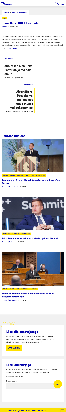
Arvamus (4, 27)
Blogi (4, 18)
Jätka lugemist (12, 48)
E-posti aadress (12, 381)
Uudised (6, 13)
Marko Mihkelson (14, 300)
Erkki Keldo (12, 242)
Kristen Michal (13, 187)
